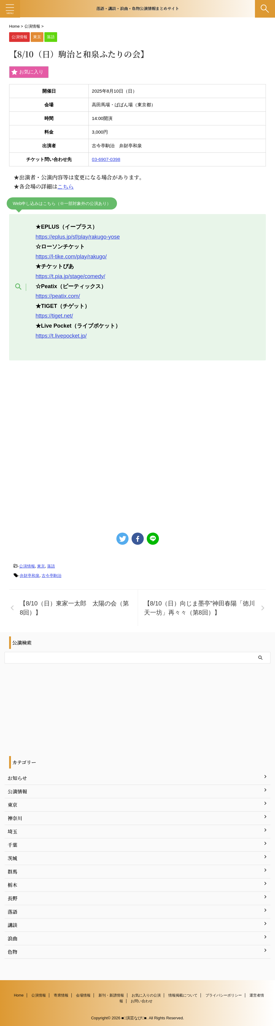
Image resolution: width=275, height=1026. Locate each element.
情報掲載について (183, 995)
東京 (41, 566)
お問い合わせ (142, 1001)
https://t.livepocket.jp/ (61, 336)
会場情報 (83, 995)
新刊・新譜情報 (111, 995)
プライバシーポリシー (223, 995)
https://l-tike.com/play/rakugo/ (71, 257)
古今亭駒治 (51, 575)
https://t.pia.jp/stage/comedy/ (70, 276)
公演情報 (27, 566)
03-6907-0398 (106, 159)
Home (19, 995)
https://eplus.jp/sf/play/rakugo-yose (78, 237)
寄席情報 (61, 995)
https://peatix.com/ (58, 296)
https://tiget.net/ (54, 316)
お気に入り (27, 72)
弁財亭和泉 (30, 575)
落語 (51, 566)
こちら (65, 187)
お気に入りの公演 (146, 995)
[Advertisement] (137, 443)
